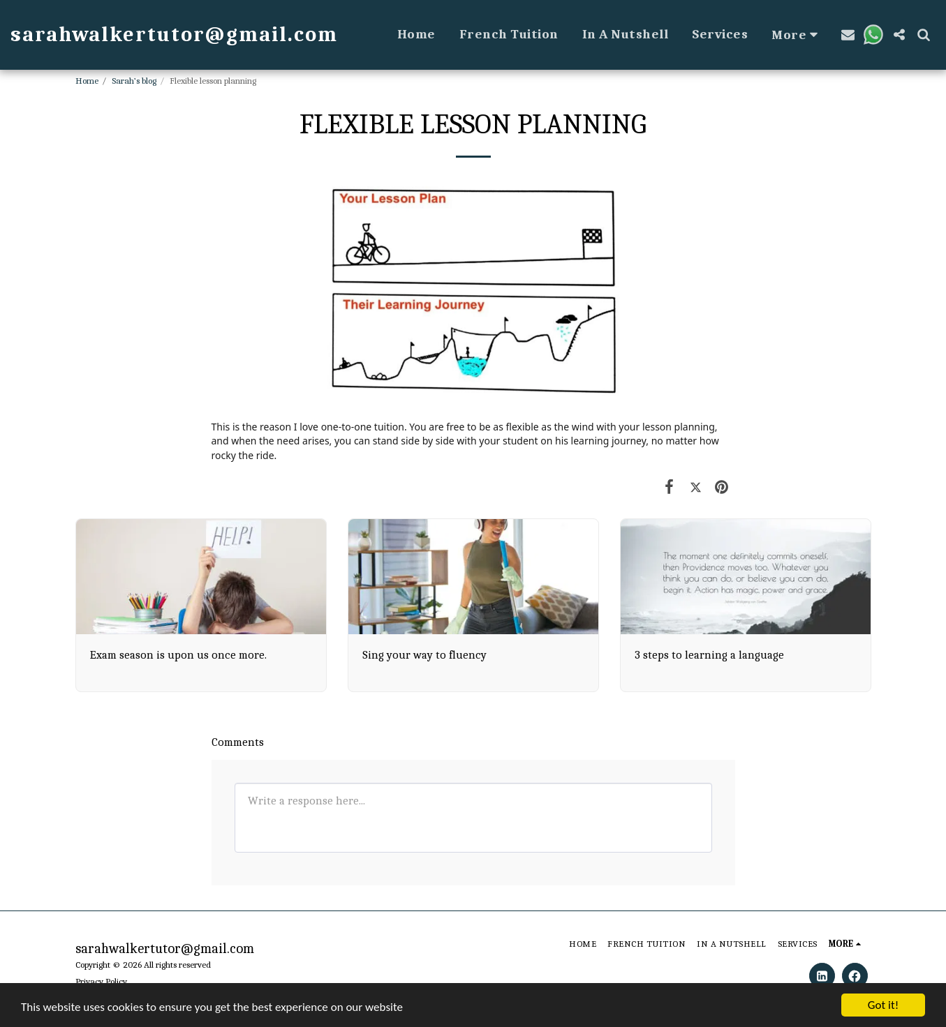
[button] (847, 34)
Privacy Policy (101, 981)
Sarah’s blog (134, 80)
